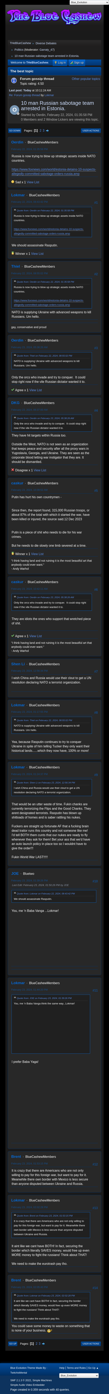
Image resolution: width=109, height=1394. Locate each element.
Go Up (12, 1344)
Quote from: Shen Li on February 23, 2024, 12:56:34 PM (46, 782)
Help (61, 1367)
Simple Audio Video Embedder (27, 1384)
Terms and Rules (76, 1367)
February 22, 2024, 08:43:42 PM (29, 201)
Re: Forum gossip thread (24, 95)
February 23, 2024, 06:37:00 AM (29, 409)
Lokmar (49, 95)
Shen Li (18, 664)
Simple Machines (42, 1380)
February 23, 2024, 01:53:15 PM (29, 1163)
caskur (17, 483)
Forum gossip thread (37, 79)
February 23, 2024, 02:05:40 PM (29, 1287)
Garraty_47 (47, 49)
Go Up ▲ (93, 1367)
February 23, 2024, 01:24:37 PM (29, 774)
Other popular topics (86, 79)
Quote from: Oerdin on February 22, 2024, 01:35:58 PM (45, 210)
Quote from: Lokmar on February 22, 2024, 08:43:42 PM (46, 893)
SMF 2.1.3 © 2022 (20, 1380)
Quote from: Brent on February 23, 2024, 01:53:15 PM (45, 1215)
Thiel (15, 266)
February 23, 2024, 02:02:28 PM (29, 1207)
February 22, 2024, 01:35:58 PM (29, 149)
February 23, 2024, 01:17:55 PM (29, 711)
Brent (16, 1156)
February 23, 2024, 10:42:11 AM (29, 588)
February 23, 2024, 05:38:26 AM (29, 347)
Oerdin (17, 142)
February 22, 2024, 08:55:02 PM (29, 273)
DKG (15, 403)
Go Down (14, 130)
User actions (91, 130)
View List (33, 182)
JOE (15, 873)
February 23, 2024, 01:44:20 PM (29, 989)
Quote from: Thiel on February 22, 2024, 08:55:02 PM (44, 355)
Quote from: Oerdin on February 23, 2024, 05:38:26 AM (45, 418)
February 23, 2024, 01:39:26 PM (29, 880)
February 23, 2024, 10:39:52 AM (29, 489)
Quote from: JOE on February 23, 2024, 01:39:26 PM (44, 998)
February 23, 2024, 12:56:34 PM (29, 670)
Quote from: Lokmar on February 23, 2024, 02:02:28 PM (46, 1295)
